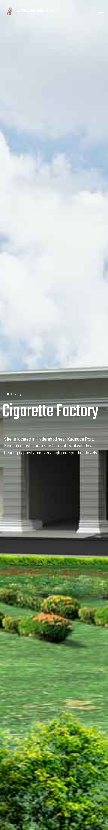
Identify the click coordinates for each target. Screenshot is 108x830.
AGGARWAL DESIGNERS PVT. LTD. (35, 11)
